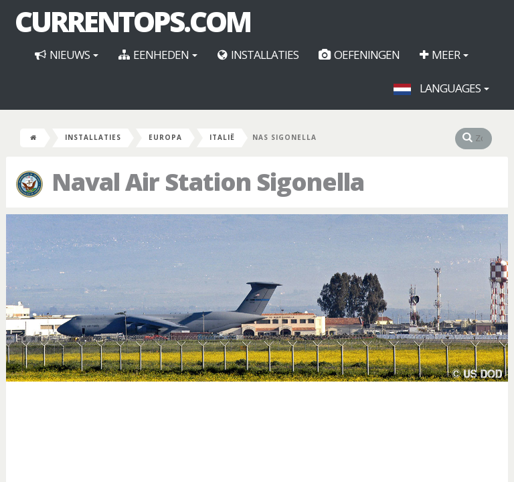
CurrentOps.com (132, 21)
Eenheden (157, 54)
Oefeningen (359, 54)
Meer (444, 54)
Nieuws (66, 54)
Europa (165, 137)
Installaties (258, 54)
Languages (441, 88)
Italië (222, 137)
